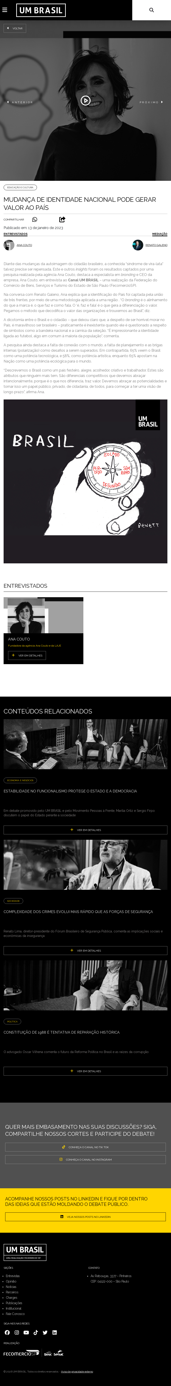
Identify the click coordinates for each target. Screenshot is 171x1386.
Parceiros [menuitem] (12, 1292)
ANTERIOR (20, 102)
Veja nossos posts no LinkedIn (85, 1216)
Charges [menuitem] (11, 1297)
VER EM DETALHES (27, 655)
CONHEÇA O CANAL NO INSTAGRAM (85, 1159)
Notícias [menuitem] (11, 1287)
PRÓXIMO (152, 102)
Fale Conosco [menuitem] (15, 1314)
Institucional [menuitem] (13, 1308)
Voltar (15, 28)
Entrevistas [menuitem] (13, 1276)
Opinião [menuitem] (11, 1281)
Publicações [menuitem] (14, 1303)
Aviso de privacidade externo (77, 1371)
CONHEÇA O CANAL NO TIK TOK (85, 1147)
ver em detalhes (85, 830)
